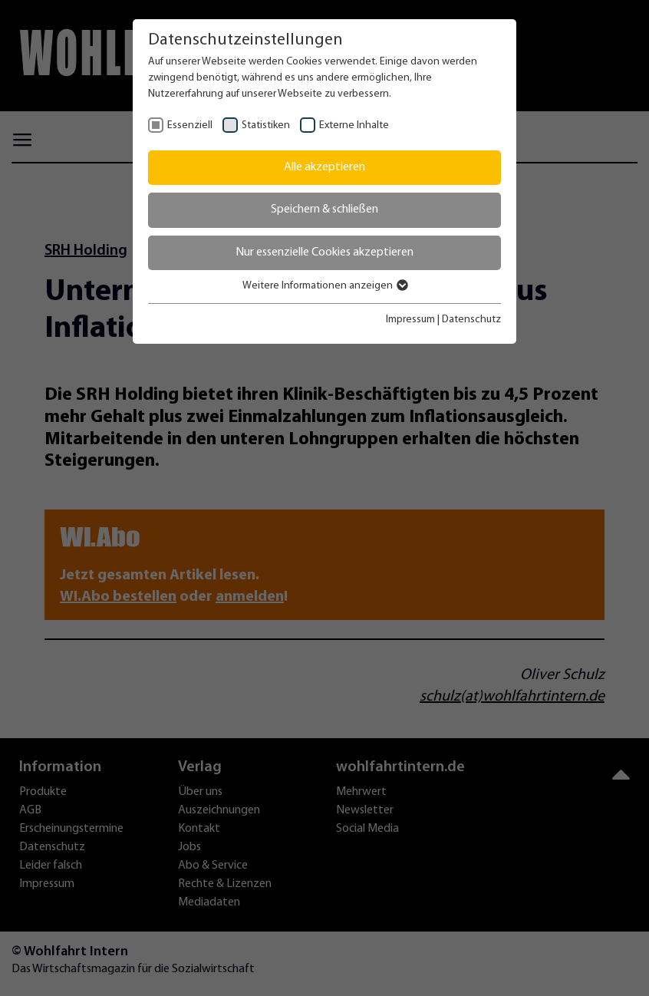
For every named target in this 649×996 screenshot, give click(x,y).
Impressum (410, 319)
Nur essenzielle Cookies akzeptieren (324, 252)
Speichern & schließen (324, 209)
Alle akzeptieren (324, 167)
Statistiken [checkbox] (266, 125)
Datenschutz (471, 319)
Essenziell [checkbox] (189, 125)
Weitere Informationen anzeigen (324, 286)
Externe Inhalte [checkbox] (354, 125)
